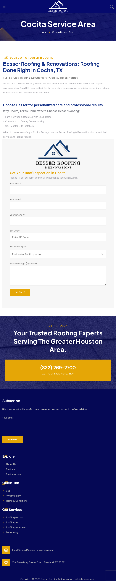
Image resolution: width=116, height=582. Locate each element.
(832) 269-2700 (58, 368)
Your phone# (58, 219)
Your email (58, 203)
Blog (8, 491)
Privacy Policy (13, 496)
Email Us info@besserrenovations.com (33, 550)
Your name (58, 188)
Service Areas (13, 474)
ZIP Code (58, 235)
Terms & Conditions (16, 501)
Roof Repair (12, 523)
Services (10, 469)
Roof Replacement (16, 528)
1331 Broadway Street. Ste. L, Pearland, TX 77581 (38, 563)
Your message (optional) (58, 273)
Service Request (19, 246)
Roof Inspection (14, 518)
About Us (11, 464)
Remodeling (12, 532)
